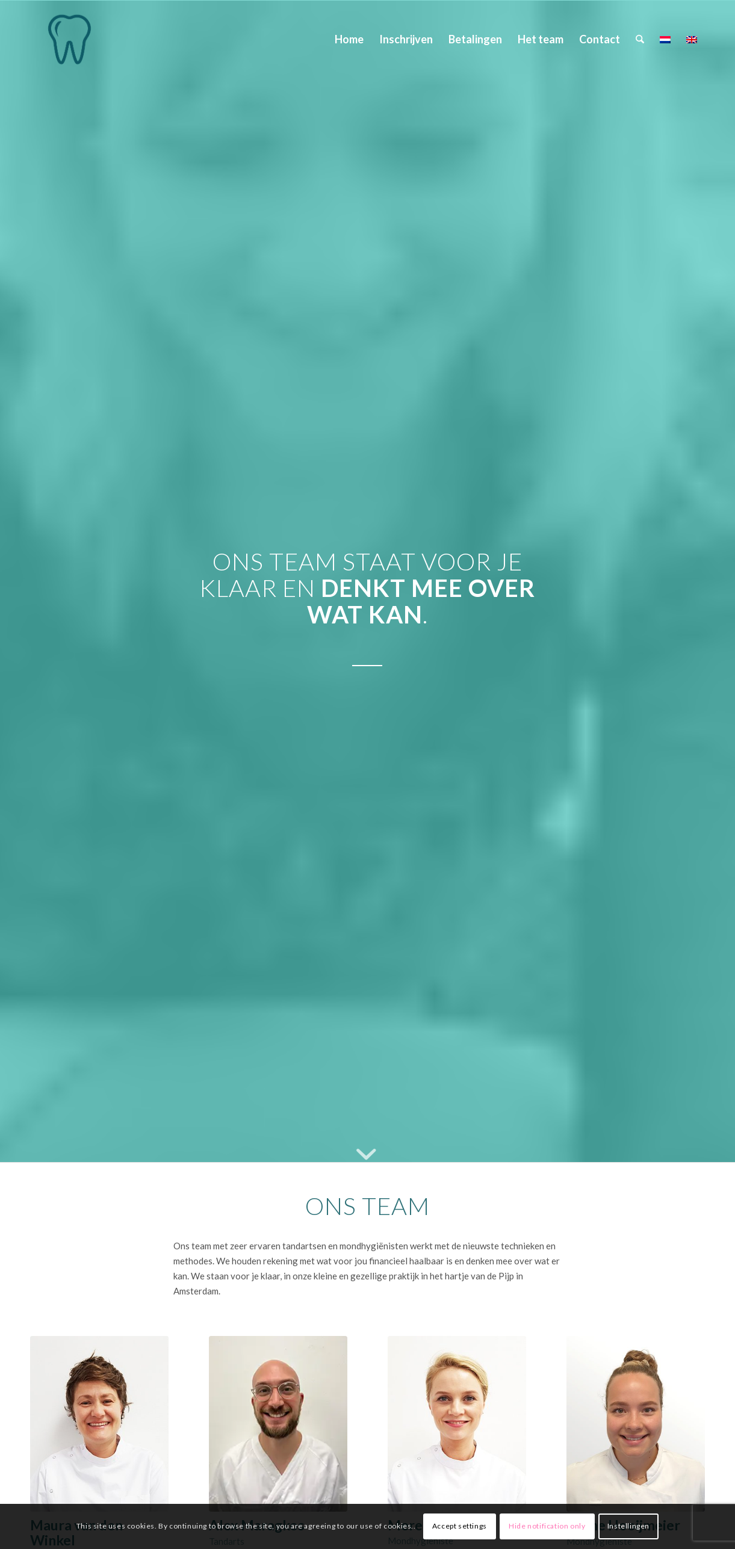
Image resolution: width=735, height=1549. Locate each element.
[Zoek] (640, 39)
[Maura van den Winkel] (69, 39)
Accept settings (459, 1525)
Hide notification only (547, 1525)
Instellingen (628, 1525)
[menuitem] (349, 39)
